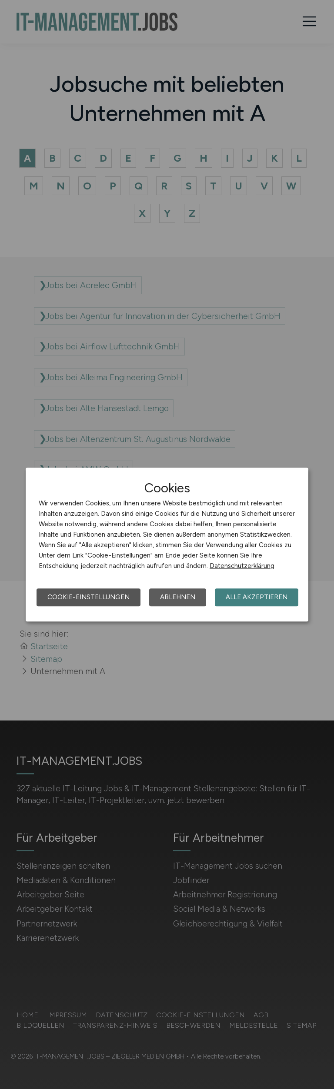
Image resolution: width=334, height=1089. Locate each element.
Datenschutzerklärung (242, 566)
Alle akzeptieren (256, 597)
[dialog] (167, 544)
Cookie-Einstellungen (88, 597)
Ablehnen (177, 597)
